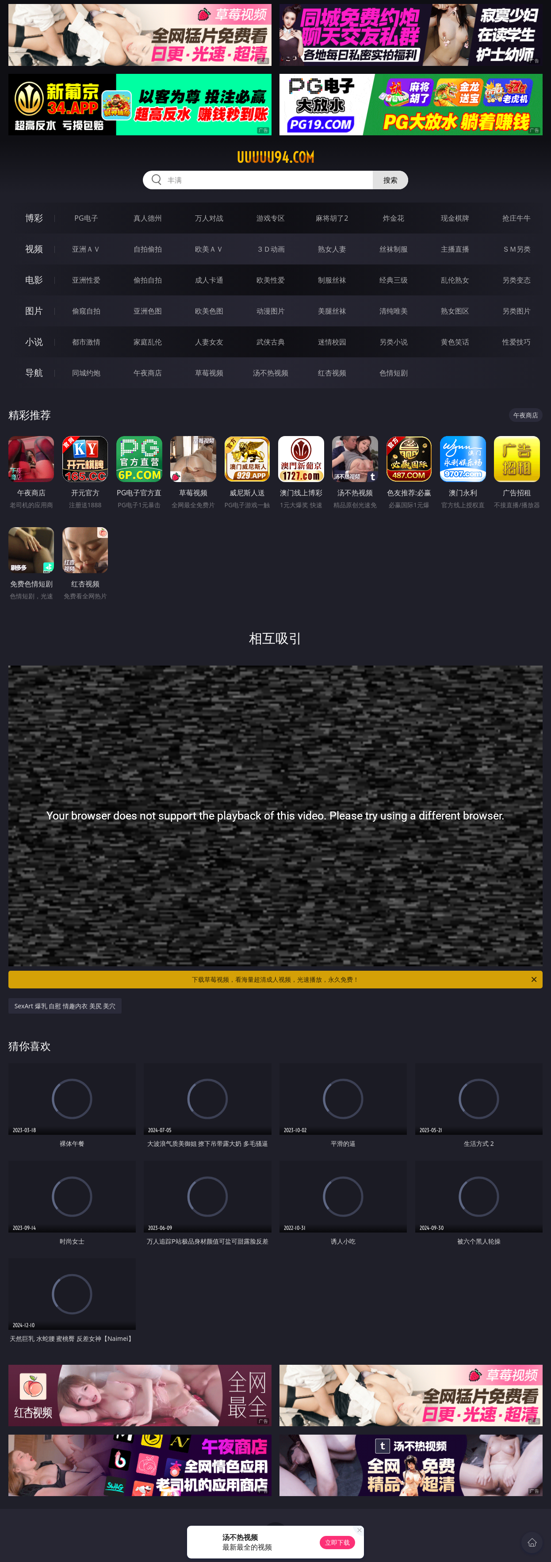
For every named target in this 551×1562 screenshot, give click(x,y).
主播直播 (455, 249)
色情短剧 (393, 373)
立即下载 (337, 1542)
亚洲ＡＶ (86, 249)
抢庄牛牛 (516, 218)
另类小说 (393, 342)
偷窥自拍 (86, 311)
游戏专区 (270, 218)
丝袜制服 (393, 249)
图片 (34, 311)
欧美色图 (209, 311)
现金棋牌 (455, 218)
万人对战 (209, 218)
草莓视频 (209, 373)
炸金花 (393, 218)
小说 (34, 342)
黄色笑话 (455, 342)
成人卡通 (209, 280)
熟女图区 (455, 311)
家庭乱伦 (148, 342)
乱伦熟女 (455, 280)
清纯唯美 (393, 311)
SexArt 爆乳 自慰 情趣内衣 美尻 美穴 (65, 1006)
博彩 (34, 218)
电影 (34, 280)
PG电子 (86, 218)
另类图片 (516, 311)
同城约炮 (86, 373)
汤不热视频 (270, 373)
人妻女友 (209, 342)
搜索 (390, 180)
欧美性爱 (270, 280)
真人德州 (148, 218)
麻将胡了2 (332, 218)
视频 (34, 249)
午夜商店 (148, 373)
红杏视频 (332, 373)
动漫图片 (270, 311)
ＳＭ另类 (516, 249)
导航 (34, 373)
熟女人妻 (332, 249)
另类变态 (516, 280)
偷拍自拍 (148, 280)
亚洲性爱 (86, 280)
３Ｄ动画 (270, 249)
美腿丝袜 (332, 311)
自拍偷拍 (148, 249)
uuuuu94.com (275, 157)
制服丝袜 (332, 280)
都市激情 (86, 342)
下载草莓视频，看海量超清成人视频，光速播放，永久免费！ (365, 979)
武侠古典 (270, 342)
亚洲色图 (148, 311)
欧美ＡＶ (209, 249)
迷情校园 (332, 342)
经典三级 (393, 280)
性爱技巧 (516, 342)
